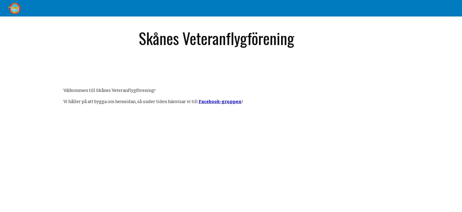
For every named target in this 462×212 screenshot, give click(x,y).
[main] (216, 39)
